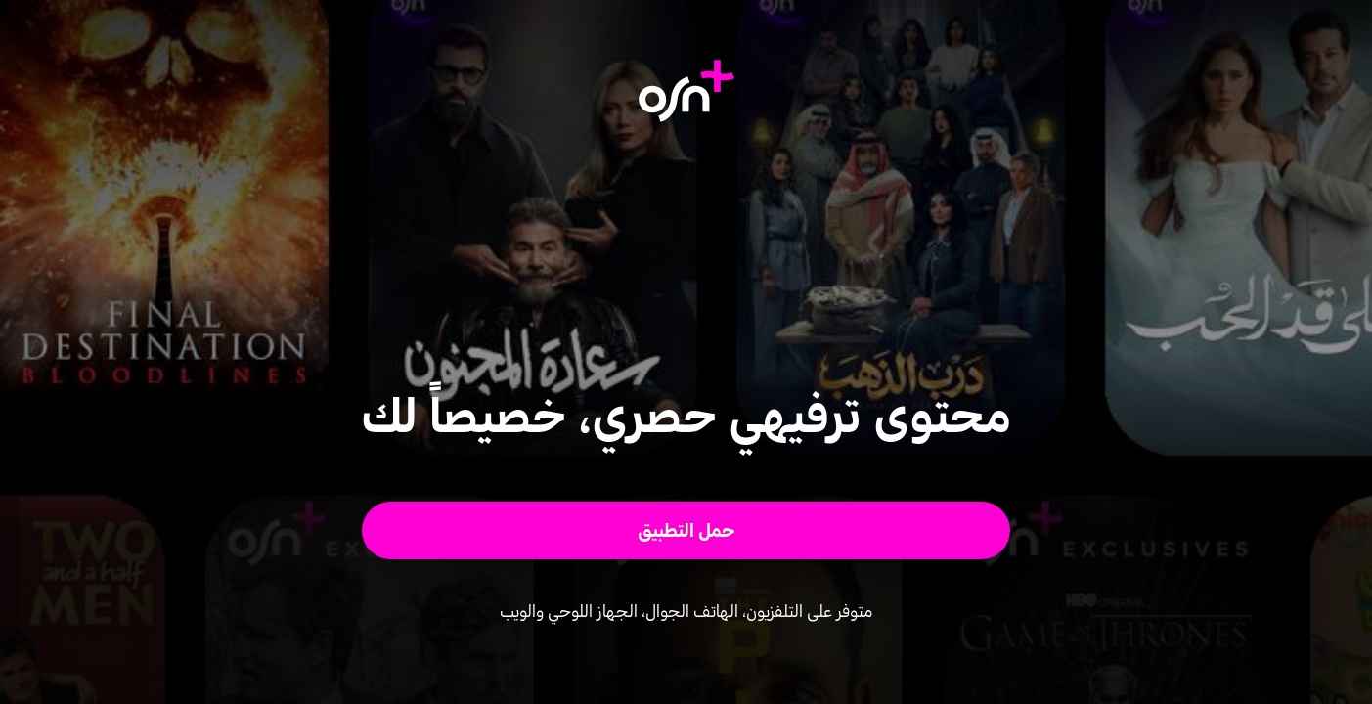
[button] (686, 530)
